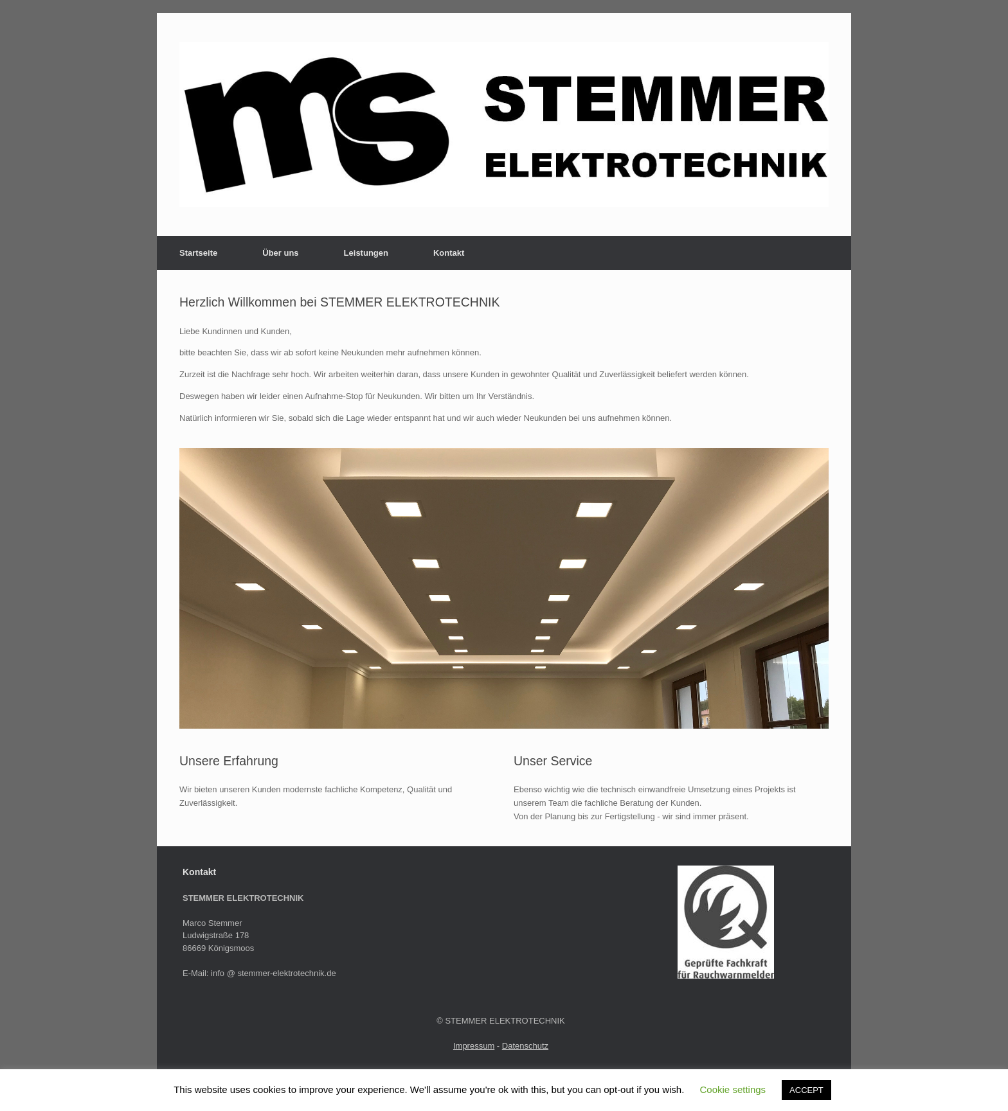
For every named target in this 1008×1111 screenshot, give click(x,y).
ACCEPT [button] (806, 1090)
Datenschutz (525, 1046)
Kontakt (448, 253)
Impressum (473, 1046)
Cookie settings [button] (733, 1089)
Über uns (280, 253)
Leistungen (366, 253)
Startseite (198, 253)
